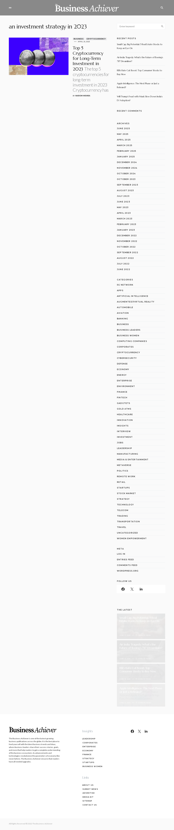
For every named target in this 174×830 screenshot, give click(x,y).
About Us (88, 785)
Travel (121, 527)
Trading (122, 516)
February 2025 (126, 151)
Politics (122, 471)
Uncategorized (127, 533)
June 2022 (123, 269)
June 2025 (123, 128)
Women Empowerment (132, 538)
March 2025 (124, 145)
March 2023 (124, 218)
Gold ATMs (124, 409)
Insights (123, 426)
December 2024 (127, 162)
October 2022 (126, 247)
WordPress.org (128, 571)
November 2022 (127, 241)
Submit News (90, 789)
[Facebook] (123, 589)
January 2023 (126, 230)
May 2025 (122, 134)
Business (70, 39)
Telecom (122, 510)
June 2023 (123, 201)
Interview (124, 431)
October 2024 (126, 173)
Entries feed (125, 559)
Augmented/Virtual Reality (135, 302)
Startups (123, 488)
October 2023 (126, 179)
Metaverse (124, 465)
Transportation (128, 521)
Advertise (88, 793)
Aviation (123, 313)
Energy (122, 375)
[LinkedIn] (141, 589)
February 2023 (126, 224)
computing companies (132, 341)
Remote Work (126, 476)
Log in (121, 554)
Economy (123, 369)
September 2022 (127, 252)
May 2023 (123, 207)
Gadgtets (123, 403)
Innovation (125, 420)
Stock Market (126, 493)
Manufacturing (127, 454)
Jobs (120, 442)
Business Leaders (128, 330)
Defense (122, 364)
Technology (125, 504)
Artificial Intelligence (132, 296)
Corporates (125, 347)
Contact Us (89, 805)
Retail (121, 482)
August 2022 (125, 258)
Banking (122, 318)
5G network (125, 285)
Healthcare (125, 414)
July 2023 (123, 196)
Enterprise (124, 380)
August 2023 (125, 190)
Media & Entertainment (132, 459)
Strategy (123, 499)
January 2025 (126, 156)
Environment (126, 386)
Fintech (122, 397)
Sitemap (87, 801)
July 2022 (123, 263)
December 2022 (127, 235)
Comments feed (127, 565)
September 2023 (127, 185)
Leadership (124, 448)
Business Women (128, 335)
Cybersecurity (127, 358)
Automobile (125, 307)
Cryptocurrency (87, 39)
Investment (125, 437)
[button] (10, 7)
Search (162, 26)
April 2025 (124, 139)
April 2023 (124, 213)
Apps (120, 290)
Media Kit (87, 797)
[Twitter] (132, 589)
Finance (122, 392)
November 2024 (127, 168)
